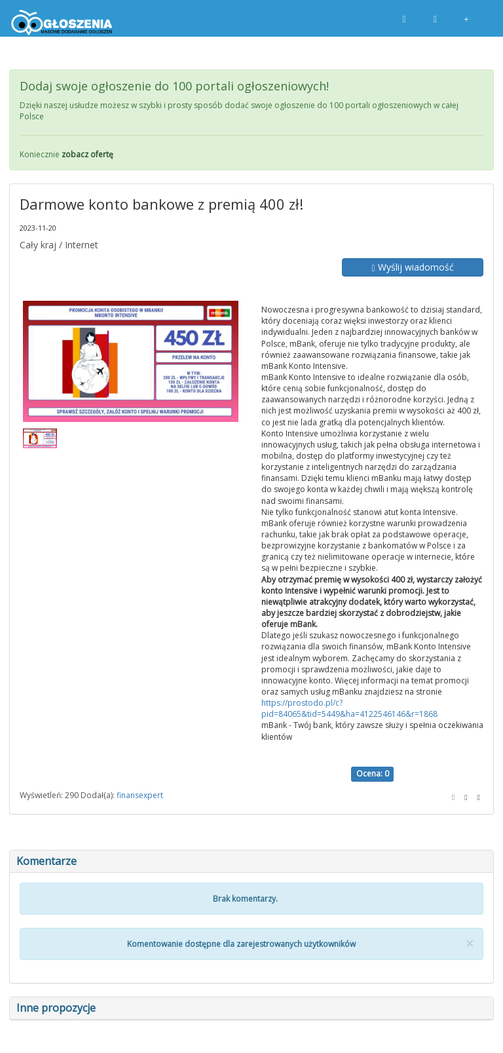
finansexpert (140, 795)
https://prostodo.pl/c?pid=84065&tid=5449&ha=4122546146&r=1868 (349, 708)
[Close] (470, 944)
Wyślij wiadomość (412, 267)
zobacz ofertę (87, 154)
